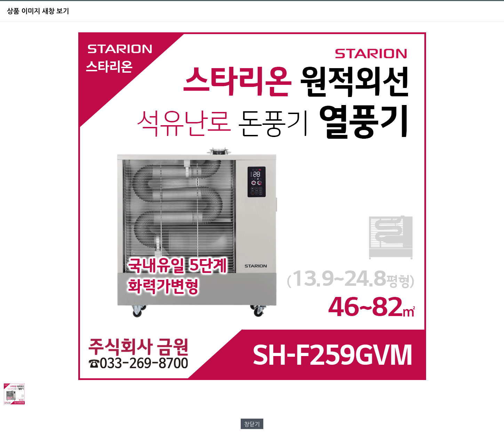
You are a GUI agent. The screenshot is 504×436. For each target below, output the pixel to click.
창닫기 (252, 424)
